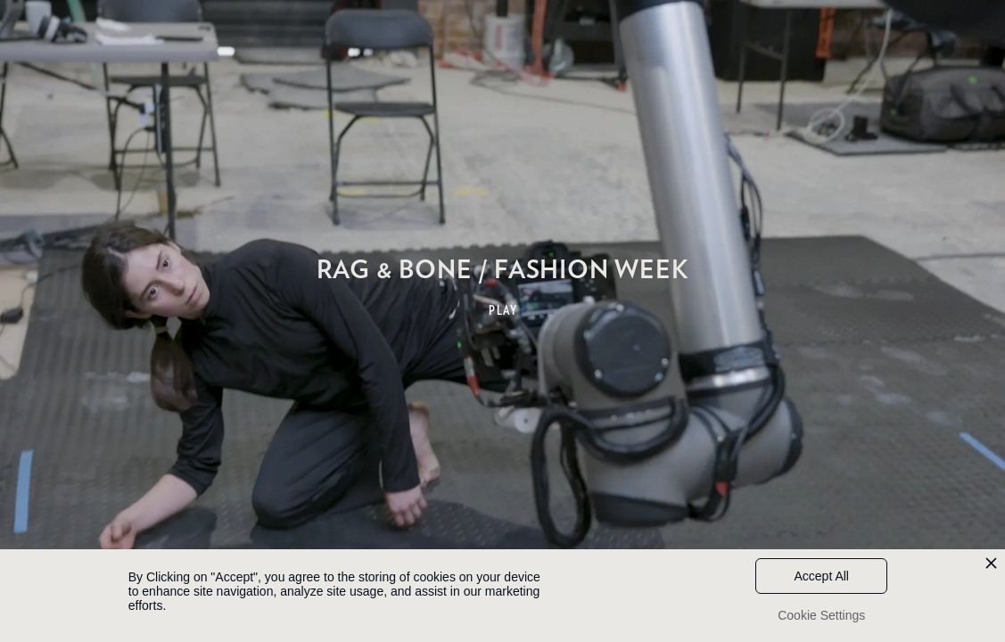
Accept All (822, 576)
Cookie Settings (821, 615)
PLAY (503, 310)
